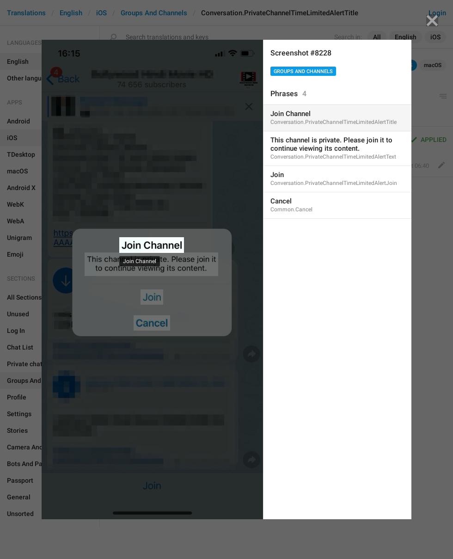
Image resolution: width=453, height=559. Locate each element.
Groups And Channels (303, 71)
